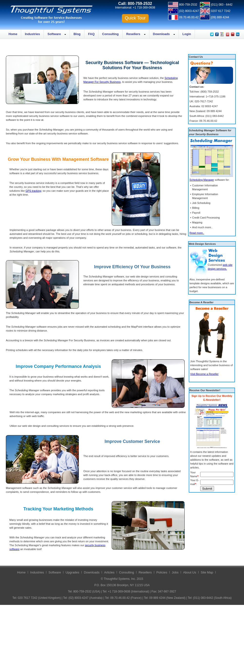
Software (54, 34)
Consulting (110, 34)
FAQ (91, 34)
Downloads (161, 34)
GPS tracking (33, 190)
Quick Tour (135, 18)
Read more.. (197, 232)
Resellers (133, 34)
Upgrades (72, 572)
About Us (189, 572)
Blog (77, 34)
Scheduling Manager (202, 179)
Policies (161, 572)
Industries (32, 34)
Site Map (207, 572)
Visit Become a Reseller (204, 373)
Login (186, 34)
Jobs (175, 572)
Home (13, 34)
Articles (109, 572)
